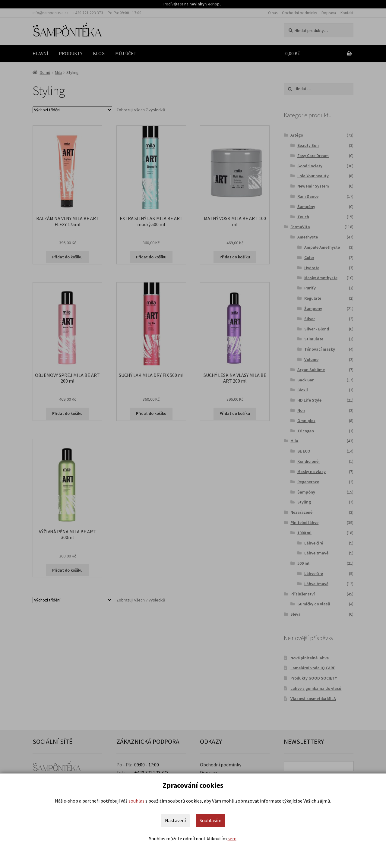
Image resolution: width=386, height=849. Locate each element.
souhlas (136, 801)
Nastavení (175, 820)
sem (232, 838)
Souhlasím (210, 820)
